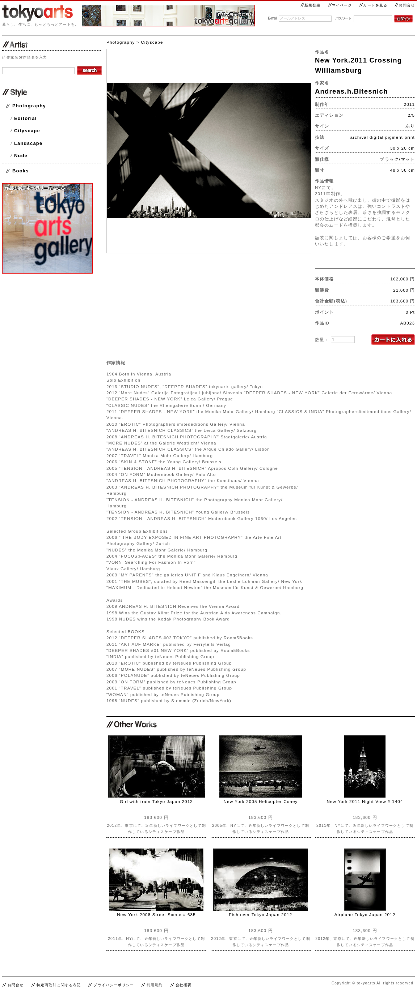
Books (20, 170)
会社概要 (184, 985)
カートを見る (373, 5)
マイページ (340, 5)
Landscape (28, 143)
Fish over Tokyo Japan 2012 (260, 914)
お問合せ (405, 5)
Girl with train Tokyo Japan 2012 (156, 801)
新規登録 (310, 5)
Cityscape (27, 130)
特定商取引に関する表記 (59, 985)
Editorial (25, 118)
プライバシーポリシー (113, 985)
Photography (29, 105)
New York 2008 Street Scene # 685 (156, 914)
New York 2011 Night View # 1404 (365, 801)
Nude (21, 155)
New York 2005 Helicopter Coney (261, 801)
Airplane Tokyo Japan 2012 (365, 914)
